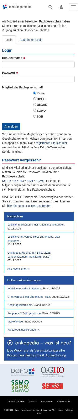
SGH (40, 116)
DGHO (41, 99)
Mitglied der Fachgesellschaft (22, 87)
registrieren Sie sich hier (51, 143)
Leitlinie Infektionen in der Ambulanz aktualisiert (35, 224)
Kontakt (32, 401)
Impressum (46, 401)
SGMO (41, 110)
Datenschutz (63, 401)
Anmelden (11, 126)
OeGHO (42, 105)
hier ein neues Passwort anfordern (29, 205)
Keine (41, 93)
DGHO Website (16, 401)
